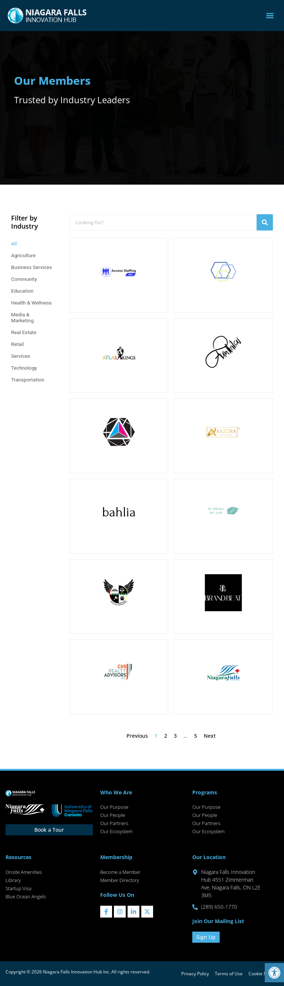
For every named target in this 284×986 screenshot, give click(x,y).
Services (20, 356)
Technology (24, 368)
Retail (17, 344)
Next (210, 735)
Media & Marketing (22, 317)
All (14, 243)
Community (24, 279)
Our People (112, 815)
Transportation (27, 380)
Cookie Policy (261, 973)
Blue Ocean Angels (26, 896)
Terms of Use (229, 973)
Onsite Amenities (24, 872)
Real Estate (23, 332)
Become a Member (120, 872)
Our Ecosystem (116, 831)
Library (13, 880)
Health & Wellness (31, 303)
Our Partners (114, 823)
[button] (274, 972)
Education (22, 291)
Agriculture (23, 255)
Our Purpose (114, 807)
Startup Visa (18, 888)
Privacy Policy (195, 973)
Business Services (31, 267)
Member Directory (119, 880)
